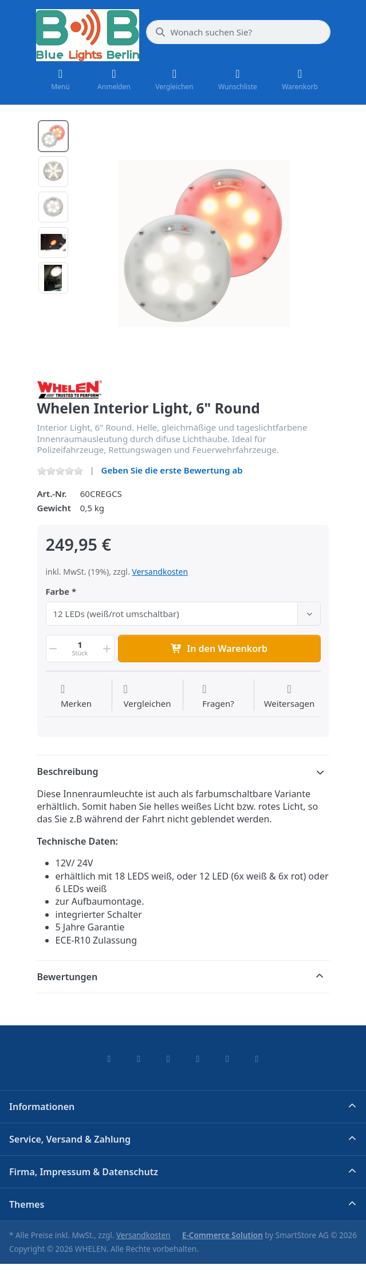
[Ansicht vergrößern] (203, 243)
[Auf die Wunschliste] (76, 696)
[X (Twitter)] (138, 1058)
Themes (26, 1204)
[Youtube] (227, 1058)
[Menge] (80, 648)
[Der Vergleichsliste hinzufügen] (147, 696)
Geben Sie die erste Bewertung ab (172, 470)
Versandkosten (160, 571)
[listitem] (203, 243)
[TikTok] (198, 1058)
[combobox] (238, 32)
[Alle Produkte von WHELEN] (70, 388)
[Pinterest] (257, 1058)
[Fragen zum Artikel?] (218, 696)
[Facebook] (109, 1058)
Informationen (41, 1106)
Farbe (58, 591)
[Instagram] (168, 1058)
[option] (53, 136)
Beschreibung (68, 771)
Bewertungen (67, 976)
